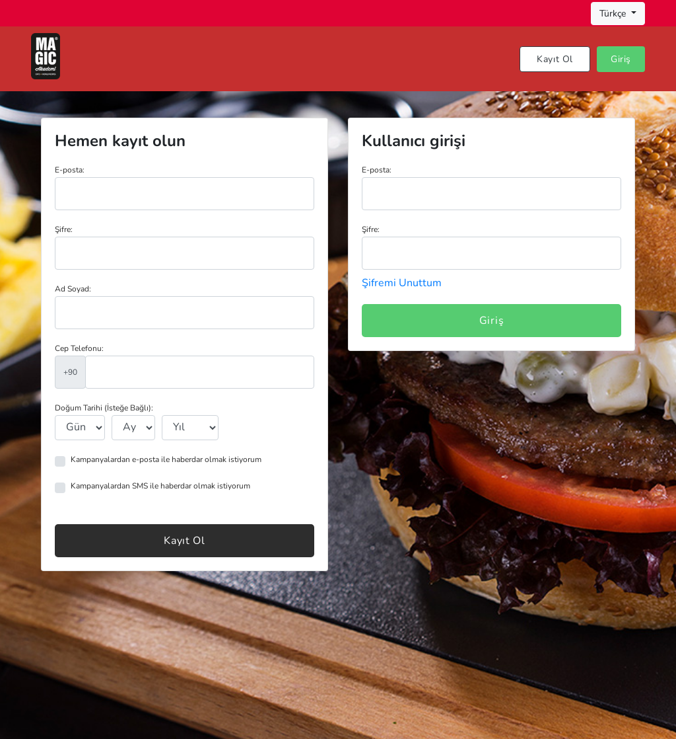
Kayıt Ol (555, 59)
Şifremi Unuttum (402, 283)
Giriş (621, 59)
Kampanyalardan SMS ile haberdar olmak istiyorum (160, 486)
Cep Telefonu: (79, 348)
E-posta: (69, 170)
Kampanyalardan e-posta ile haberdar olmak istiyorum (166, 459)
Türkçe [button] (613, 13)
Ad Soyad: (73, 289)
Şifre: (64, 229)
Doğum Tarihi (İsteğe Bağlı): (104, 408)
